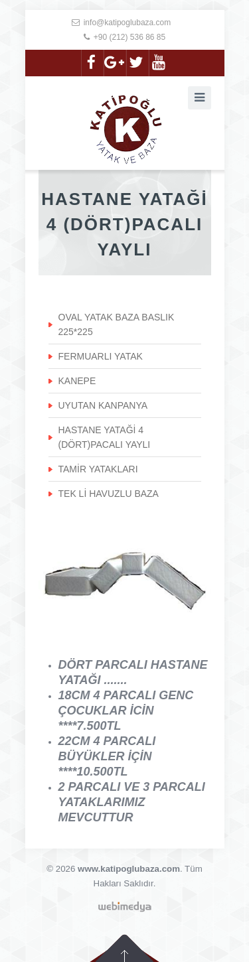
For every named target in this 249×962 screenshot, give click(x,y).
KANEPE (77, 381)
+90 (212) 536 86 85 (129, 37)
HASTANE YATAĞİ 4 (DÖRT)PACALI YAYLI (104, 437)
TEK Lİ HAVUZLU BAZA (108, 493)
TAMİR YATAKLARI (98, 469)
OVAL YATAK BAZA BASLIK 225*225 (116, 324)
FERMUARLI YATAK (100, 356)
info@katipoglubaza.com (127, 22)
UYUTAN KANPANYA (103, 405)
